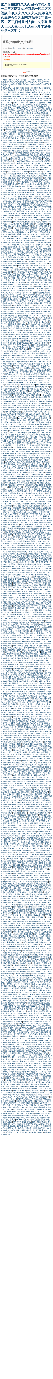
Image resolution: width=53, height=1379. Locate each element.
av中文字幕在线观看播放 (16, 529)
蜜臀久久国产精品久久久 (27, 318)
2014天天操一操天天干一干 (33, 393)
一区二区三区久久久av (15, 898)
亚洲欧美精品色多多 (25, 884)
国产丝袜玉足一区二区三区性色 (34, 288)
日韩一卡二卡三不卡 (10, 748)
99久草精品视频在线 (43, 760)
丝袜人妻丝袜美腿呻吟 (9, 725)
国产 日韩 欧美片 (33, 817)
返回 (19, 48)
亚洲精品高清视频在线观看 (13, 742)
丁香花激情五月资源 (8, 587)
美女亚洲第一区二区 (33, 217)
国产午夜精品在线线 (31, 174)
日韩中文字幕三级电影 (19, 280)
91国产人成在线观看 (27, 326)
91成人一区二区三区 (15, 460)
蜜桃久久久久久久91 (28, 763)
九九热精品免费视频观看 (42, 886)
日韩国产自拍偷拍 (21, 397)
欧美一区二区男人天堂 (34, 479)
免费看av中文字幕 (18, 568)
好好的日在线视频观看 (37, 999)
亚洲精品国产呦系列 (19, 531)
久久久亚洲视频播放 (36, 892)
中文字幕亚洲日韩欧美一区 (30, 537)
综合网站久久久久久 (43, 245)
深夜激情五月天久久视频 (24, 857)
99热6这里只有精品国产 (14, 671)
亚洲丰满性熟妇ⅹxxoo (42, 827)
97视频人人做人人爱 (36, 405)
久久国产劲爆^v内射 (17, 687)
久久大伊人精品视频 (8, 234)
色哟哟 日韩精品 (40, 366)
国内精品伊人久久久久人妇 (35, 493)
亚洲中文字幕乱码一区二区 (32, 1015)
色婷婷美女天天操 (44, 923)
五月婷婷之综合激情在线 (19, 539)
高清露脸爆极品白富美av (24, 769)
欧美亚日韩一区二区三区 (31, 951)
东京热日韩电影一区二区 (26, 109)
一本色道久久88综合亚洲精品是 (24, 1059)
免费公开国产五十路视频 (38, 575)
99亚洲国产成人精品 (16, 431)
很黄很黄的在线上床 (15, 174)
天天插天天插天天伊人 (20, 552)
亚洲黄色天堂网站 (39, 930)
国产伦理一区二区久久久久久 (20, 522)
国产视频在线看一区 (43, 629)
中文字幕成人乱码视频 (22, 205)
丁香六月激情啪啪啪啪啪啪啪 (34, 692)
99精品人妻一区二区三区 (16, 188)
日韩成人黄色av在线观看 (12, 476)
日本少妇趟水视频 (38, 1122)
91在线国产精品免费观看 (42, 600)
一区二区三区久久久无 (40, 263)
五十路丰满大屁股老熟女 (26, 984)
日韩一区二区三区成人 (15, 1105)
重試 (14, 48)
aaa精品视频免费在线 (32, 928)
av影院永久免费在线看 (38, 107)
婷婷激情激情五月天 (42, 387)
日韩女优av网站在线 (29, 648)
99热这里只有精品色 (19, 508)
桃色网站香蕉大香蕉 (34, 508)
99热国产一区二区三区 (16, 909)
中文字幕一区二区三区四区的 (33, 890)
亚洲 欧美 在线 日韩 (8, 1101)
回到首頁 (30, 48)
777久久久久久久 (9, 121)
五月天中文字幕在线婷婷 (24, 207)
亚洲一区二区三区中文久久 (39, 391)
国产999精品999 (22, 587)
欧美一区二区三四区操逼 (41, 702)
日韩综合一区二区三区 (23, 786)
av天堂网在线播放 (41, 224)
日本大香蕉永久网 (23, 464)
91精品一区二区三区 (20, 236)
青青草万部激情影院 (17, 558)
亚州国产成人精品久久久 (27, 184)
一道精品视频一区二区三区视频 (33, 754)
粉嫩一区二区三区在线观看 (29, 796)
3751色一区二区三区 (15, 378)
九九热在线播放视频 (34, 610)
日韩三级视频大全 (10, 516)
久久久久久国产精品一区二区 (28, 765)
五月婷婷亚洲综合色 (22, 658)
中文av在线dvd (35, 220)
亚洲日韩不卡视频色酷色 (24, 180)
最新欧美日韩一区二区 (39, 1093)
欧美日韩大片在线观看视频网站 (12, 243)
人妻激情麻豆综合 (39, 1128)
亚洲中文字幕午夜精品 (37, 132)
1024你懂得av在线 (43, 98)
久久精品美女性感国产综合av (22, 357)
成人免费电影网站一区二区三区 (30, 773)
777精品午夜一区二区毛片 (10, 518)
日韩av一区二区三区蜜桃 (19, 846)
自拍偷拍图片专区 (19, 907)
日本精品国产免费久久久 (32, 90)
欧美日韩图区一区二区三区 (37, 641)
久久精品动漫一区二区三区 (40, 399)
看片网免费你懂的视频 (43, 729)
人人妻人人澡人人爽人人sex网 (26, 923)
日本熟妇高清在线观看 (23, 113)
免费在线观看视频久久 (13, 1036)
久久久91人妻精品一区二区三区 (12, 497)
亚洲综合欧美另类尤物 (27, 385)
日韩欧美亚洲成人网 (33, 176)
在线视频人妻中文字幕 (16, 485)
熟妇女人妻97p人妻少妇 (22, 986)
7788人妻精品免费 (10, 618)
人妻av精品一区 (16, 341)
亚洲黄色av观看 (33, 554)
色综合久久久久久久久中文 (29, 877)
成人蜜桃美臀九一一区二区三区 (19, 683)
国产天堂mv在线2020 (30, 167)
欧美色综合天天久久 (35, 101)
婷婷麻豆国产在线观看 (9, 704)
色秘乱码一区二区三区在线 (24, 1113)
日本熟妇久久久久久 (30, 712)
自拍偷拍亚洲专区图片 (28, 117)
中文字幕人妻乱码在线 (13, 130)
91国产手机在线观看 (14, 209)
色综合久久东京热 (7, 303)
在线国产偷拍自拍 (10, 936)
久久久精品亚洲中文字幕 (41, 301)
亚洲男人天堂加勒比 (19, 472)
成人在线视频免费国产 (32, 169)
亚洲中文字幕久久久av (42, 823)
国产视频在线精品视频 (28, 98)
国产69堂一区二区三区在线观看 (35, 355)
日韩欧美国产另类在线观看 (21, 443)
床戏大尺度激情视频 (8, 825)
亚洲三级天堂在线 (30, 134)
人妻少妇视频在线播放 (42, 232)
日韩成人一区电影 (13, 629)
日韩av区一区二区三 (15, 134)
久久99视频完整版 (24, 433)
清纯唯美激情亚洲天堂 (23, 631)
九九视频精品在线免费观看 (35, 485)
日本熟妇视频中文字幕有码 (20, 850)
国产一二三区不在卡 (20, 103)
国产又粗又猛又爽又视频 (22, 669)
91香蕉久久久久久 (24, 854)
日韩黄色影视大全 (44, 990)
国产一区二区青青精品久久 (34, 988)
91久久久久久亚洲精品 (21, 717)
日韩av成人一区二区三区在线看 (16, 869)
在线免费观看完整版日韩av (20, 211)
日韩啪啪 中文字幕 (35, 1017)
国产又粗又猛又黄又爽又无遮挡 (12, 213)
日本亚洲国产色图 (44, 518)
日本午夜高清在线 (28, 760)
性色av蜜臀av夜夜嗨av (22, 161)
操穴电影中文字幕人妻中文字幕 (35, 489)
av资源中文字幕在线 (15, 804)
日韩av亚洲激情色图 (24, 284)
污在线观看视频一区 (32, 550)
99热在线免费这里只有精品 (17, 307)
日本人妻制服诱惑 (33, 123)
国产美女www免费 (41, 453)
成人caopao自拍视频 (8, 410)
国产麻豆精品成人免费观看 (35, 863)
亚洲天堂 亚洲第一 (35, 414)
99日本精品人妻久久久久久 (23, 447)
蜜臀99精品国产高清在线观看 (30, 140)
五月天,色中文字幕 (35, 506)
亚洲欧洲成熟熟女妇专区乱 (32, 504)
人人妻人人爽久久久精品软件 (14, 802)
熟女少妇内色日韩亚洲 (16, 593)
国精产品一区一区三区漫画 (21, 644)
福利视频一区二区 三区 (11, 798)
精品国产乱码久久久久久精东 (27, 710)
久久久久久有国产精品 (23, 1045)
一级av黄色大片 (20, 1011)
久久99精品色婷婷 (34, 752)
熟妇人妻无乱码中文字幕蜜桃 (17, 172)
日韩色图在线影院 (10, 126)
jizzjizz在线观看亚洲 (43, 560)
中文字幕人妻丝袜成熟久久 (40, 596)
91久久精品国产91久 (8, 445)
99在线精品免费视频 (24, 364)
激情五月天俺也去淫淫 (25, 660)
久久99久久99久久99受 (38, 658)
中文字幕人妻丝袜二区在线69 (34, 898)
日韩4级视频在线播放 (16, 426)
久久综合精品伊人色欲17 (31, 652)
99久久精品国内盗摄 (19, 752)
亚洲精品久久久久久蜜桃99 (30, 94)
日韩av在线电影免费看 (39, 677)
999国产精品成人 (26, 600)
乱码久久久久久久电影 (32, 468)
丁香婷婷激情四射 (41, 192)
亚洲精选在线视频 (30, 727)
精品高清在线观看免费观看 (38, 539)
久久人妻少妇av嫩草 (10, 119)
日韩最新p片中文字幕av (22, 270)
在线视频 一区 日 (19, 157)
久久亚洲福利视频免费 (30, 130)
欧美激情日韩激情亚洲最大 (41, 585)
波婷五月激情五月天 (8, 286)
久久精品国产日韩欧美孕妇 (15, 547)
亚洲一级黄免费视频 (28, 144)
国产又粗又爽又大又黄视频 (38, 1053)
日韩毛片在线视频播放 (35, 142)
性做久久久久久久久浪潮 (21, 756)
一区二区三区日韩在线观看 (21, 201)
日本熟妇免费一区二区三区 (13, 727)
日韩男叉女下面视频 (31, 165)
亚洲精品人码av (20, 324)
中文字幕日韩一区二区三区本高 (21, 733)
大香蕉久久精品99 (18, 1042)
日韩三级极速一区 (31, 781)
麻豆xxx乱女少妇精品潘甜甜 (32, 865)
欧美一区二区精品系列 (30, 746)
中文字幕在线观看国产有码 (29, 119)
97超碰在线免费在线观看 (38, 397)
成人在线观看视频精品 (32, 861)
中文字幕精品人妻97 (43, 961)
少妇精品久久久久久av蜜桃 (28, 370)
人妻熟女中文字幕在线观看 (13, 988)
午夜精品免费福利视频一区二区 (12, 247)
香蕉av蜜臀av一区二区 (38, 314)
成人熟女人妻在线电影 (25, 823)
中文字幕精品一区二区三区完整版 (13, 282)
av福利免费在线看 (13, 946)
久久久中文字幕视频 (29, 412)
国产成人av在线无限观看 (40, 959)
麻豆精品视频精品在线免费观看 (24, 627)
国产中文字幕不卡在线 (37, 349)
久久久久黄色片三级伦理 (17, 439)
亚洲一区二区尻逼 (35, 491)
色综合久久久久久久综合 (34, 1051)
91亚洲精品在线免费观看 (19, 299)
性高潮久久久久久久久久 (17, 610)
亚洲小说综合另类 (13, 481)
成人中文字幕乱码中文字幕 (38, 869)
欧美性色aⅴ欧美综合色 (25, 453)
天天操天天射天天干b (22, 959)
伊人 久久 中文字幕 (12, 230)
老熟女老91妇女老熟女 (20, 339)
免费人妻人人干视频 (37, 606)
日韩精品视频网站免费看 (27, 725)
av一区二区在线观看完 (41, 1097)
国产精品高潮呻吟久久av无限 (22, 232)
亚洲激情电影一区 (26, 88)
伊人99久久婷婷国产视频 (41, 825)
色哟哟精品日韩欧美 (28, 719)
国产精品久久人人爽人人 (41, 1116)
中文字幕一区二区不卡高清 (23, 366)
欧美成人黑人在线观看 (18, 554)
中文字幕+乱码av (37, 520)
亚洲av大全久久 (33, 531)
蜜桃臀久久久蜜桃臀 (17, 1049)
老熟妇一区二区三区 (14, 167)
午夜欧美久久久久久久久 (33, 1065)
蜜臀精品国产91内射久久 (10, 827)
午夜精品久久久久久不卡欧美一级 (22, 245)
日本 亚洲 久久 (45, 276)
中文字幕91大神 (39, 291)
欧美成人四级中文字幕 (15, 1061)
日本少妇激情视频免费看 (24, 362)
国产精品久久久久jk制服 (40, 201)
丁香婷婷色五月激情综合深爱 (38, 813)
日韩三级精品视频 (19, 583)
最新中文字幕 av (7, 101)
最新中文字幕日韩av (38, 270)
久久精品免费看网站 (32, 1049)
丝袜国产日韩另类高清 (23, 238)
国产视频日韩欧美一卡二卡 (33, 706)
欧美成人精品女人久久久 (12, 136)
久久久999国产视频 (28, 602)
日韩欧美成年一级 (15, 487)
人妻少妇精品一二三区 (32, 1061)
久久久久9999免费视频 (9, 994)
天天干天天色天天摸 (28, 629)
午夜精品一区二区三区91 (39, 416)
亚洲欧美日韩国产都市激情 (13, 403)
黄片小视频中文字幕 (25, 322)
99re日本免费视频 (16, 1126)
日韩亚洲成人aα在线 (41, 180)
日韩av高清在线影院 (33, 395)
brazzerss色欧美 (22, 1120)
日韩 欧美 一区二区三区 (35, 472)
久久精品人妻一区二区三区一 (25, 608)
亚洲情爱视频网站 (32, 529)
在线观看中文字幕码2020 (29, 815)
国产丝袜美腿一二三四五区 (10, 602)
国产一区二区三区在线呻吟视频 (21, 656)
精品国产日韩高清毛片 (11, 94)
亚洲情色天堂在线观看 (9, 963)
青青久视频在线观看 (36, 334)
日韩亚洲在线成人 (27, 1084)
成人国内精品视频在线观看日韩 (38, 324)
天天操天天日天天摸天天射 (39, 234)
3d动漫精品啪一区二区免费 (11, 888)
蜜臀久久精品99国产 (37, 153)
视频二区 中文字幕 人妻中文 (11, 295)
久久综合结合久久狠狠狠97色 (33, 297)
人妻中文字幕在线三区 (13, 859)
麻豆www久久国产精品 (39, 337)
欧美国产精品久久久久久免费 (11, 706)
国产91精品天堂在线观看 (35, 604)
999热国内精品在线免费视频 (34, 779)
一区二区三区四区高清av (13, 712)
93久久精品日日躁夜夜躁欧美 (17, 999)
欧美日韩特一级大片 (28, 1118)
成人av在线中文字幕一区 (38, 470)
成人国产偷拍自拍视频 (11, 1084)
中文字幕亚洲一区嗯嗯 (27, 483)
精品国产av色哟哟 (7, 664)
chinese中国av (37, 644)
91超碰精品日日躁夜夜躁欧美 (40, 738)
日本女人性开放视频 (39, 190)
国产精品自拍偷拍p (36, 1040)
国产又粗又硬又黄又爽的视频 (23, 867)
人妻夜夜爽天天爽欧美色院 (15, 654)
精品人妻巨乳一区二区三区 (37, 971)
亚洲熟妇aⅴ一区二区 (25, 1024)
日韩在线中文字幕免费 (35, 1003)
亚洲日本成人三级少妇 (39, 311)
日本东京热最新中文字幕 (41, 579)
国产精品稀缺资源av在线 (25, 449)
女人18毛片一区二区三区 (23, 368)
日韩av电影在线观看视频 (40, 756)
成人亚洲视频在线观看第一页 (25, 195)
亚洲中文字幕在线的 (30, 487)
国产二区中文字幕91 (8, 420)
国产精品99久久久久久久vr (31, 570)
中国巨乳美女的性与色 (26, 543)
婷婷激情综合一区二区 (34, 1042)
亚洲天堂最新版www (22, 1072)
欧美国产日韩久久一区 (33, 253)
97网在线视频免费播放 (18, 159)
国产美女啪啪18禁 (44, 111)
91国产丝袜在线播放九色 (33, 1126)
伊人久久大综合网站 (34, 965)
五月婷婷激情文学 (24, 182)
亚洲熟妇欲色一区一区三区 (42, 443)
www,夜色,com (22, 458)
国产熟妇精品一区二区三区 (13, 165)
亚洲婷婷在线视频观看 (42, 88)
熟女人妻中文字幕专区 (15, 441)
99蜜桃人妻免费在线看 (15, 146)
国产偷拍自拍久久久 (40, 577)
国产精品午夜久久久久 (27, 560)
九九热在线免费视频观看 (40, 161)
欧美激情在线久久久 (24, 115)
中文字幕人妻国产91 (26, 840)
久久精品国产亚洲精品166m (18, 255)
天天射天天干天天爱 (32, 497)
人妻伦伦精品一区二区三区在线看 (20, 372)
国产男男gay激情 (9, 819)
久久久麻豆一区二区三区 (42, 362)
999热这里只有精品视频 (25, 424)
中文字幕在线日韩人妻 (25, 633)
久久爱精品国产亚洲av (33, 213)
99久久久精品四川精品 (28, 128)
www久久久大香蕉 (24, 418)
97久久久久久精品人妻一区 (39, 268)
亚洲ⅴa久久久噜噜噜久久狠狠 (40, 151)
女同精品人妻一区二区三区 (40, 953)
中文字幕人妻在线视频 (30, 476)
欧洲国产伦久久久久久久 (25, 286)
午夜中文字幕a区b (30, 401)
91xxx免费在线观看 (8, 925)
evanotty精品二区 (26, 577)
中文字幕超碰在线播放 (27, 240)
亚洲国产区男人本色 (20, 646)
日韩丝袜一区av (6, 157)
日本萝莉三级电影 (7, 598)
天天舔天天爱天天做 (31, 251)
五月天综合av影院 (40, 105)
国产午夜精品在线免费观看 (25, 1095)
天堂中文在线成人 (43, 723)
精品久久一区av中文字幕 (40, 717)
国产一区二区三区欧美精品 (16, 667)
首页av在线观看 (9, 449)
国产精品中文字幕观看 (33, 573)
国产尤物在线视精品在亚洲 (20, 343)
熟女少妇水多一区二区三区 (32, 341)
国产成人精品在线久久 (23, 852)
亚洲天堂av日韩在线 (22, 314)
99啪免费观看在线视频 (42, 357)
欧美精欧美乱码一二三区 (12, 1015)
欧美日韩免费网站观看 (13, 412)
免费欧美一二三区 (37, 1072)
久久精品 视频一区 (27, 880)
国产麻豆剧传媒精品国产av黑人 (14, 259)
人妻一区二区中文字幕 (40, 316)
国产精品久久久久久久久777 (40, 211)
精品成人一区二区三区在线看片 (28, 1063)
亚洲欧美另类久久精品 (42, 155)
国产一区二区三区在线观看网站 (39, 280)
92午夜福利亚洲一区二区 (35, 568)
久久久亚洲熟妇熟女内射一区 (17, 414)
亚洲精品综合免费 (13, 276)
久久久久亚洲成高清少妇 (41, 418)
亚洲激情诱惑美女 (20, 360)
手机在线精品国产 (11, 483)
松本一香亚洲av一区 (22, 1070)
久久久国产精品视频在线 (42, 932)
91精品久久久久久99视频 (24, 435)
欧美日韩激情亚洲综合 (21, 272)
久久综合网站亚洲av (23, 451)
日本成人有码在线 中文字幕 (36, 188)
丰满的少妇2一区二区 (11, 140)
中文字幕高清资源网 (21, 268)
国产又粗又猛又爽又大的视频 (11, 90)
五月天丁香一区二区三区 (33, 591)
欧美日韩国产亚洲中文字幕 (23, 708)
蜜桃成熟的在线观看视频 (33, 460)
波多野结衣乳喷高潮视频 (32, 295)
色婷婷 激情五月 (40, 266)
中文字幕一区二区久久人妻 (10, 723)
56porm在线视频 (7, 360)
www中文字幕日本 (26, 625)
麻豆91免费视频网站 (22, 337)
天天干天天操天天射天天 (14, 635)
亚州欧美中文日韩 (7, 113)
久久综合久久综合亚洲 (30, 374)
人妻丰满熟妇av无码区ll (13, 614)
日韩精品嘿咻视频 (26, 389)
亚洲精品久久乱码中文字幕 (40, 408)
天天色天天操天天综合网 (31, 1076)
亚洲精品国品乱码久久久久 (20, 512)
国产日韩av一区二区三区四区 (28, 936)
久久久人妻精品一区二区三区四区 (32, 1055)
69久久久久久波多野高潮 (14, 533)
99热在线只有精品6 (37, 255)
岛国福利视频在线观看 (23, 263)
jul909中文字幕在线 (17, 675)
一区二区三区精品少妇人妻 (18, 1053)
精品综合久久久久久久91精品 (33, 209)
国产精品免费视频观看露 (29, 800)
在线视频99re (6, 232)
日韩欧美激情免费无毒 (30, 545)
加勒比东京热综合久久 (21, 380)
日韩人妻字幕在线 (38, 345)
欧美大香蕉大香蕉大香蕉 (21, 178)
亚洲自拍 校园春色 (13, 144)
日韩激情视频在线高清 (20, 921)
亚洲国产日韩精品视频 (40, 683)
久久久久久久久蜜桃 (14, 504)
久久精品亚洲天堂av (12, 880)
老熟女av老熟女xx (43, 564)
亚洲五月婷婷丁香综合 (20, 405)
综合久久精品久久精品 (36, 351)
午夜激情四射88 (45, 623)
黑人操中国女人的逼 (22, 199)
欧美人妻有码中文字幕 (13, 297)
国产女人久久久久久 (34, 249)
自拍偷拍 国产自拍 (20, 101)
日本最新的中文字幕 (24, 301)
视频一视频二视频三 (32, 809)
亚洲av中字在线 (6, 971)
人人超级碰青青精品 (27, 224)
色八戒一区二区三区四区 (12, 760)
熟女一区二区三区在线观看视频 (21, 155)
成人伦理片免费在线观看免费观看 (22, 729)
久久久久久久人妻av (12, 462)
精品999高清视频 (7, 153)
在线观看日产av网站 (28, 723)
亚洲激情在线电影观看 (37, 103)
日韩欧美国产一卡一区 (40, 309)
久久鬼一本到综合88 (8, 364)
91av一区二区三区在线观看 (11, 982)
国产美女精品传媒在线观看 (15, 1051)
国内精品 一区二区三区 (25, 495)
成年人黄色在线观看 (20, 506)
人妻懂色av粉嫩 (31, 111)
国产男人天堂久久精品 (16, 253)
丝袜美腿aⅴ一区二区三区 (39, 303)
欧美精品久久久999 (37, 272)
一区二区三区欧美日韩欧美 (26, 616)
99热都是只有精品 (16, 673)
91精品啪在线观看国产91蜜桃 (11, 401)
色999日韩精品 (10, 1030)
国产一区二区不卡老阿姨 (39, 343)
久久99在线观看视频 (40, 115)
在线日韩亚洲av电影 (20, 491)
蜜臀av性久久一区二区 (38, 380)
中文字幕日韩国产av (25, 735)
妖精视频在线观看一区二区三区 (29, 1130)
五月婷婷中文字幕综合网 (36, 510)
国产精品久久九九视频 (12, 996)
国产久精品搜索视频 (27, 230)
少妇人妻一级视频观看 (16, 111)
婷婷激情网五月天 (41, 449)
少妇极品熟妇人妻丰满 (20, 151)
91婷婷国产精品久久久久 (17, 422)
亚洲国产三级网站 (31, 654)
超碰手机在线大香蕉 (25, 266)
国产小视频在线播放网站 (10, 524)
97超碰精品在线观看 (41, 660)
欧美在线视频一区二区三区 (32, 330)
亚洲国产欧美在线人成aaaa (21, 92)
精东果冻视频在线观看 (25, 410)
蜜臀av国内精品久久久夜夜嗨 (39, 921)
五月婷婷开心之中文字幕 (31, 1080)
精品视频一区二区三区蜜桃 (31, 996)
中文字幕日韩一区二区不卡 (34, 247)
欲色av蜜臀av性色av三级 (31, 136)
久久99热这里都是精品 (40, 113)
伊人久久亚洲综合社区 (41, 788)
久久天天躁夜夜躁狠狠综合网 (27, 203)
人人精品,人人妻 (19, 217)
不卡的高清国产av (23, 1032)
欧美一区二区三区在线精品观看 (29, 731)
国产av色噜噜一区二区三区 (26, 420)
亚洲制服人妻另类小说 (11, 834)
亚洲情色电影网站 (7, 520)
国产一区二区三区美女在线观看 (34, 614)
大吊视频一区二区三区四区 (16, 499)
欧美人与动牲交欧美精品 (31, 838)
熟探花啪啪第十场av (24, 121)
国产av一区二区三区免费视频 (14, 176)
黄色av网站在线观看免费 (10, 537)
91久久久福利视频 (15, 648)
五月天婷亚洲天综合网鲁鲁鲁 (31, 197)
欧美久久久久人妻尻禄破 (41, 679)
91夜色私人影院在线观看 (21, 917)
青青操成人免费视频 (44, 719)
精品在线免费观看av (32, 1074)
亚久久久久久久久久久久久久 (38, 360)
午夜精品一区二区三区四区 (41, 512)
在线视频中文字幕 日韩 (36, 376)
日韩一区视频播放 (16, 251)
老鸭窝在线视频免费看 (23, 579)
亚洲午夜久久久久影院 (18, 821)
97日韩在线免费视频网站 (34, 1038)
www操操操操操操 (43, 984)
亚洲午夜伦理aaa (13, 186)
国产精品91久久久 (7, 631)
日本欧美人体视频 (18, 274)
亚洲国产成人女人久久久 (19, 1040)
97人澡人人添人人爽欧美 (37, 307)
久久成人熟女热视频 (42, 126)
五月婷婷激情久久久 (31, 146)
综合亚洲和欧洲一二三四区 (33, 403)
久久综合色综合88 (23, 311)
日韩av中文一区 (44, 320)
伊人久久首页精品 (10, 854)
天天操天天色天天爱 (29, 888)
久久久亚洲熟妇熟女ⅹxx (23, 138)
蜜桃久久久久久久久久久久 (23, 750)
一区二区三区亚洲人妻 (35, 422)
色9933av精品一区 (34, 439)
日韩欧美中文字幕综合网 (17, 142)
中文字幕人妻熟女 (21, 892)
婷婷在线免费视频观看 (21, 222)
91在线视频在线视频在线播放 (14, 604)
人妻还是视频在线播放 (23, 740)
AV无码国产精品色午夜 (37, 587)
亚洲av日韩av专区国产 (9, 514)
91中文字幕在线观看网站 (22, 1122)
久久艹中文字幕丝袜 (36, 339)
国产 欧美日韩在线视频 (20, 349)
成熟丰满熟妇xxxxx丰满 (26, 1099)
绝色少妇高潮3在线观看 (35, 1090)
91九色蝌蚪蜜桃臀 (11, 877)
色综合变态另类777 (43, 240)
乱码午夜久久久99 (41, 880)
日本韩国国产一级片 (19, 249)
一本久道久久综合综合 (37, 299)
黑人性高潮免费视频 (35, 458)
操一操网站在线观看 (8, 278)
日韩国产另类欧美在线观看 (18, 470)
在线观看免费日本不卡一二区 (23, 305)
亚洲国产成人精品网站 (13, 838)
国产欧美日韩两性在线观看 (35, 687)
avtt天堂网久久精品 (19, 123)
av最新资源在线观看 (38, 917)
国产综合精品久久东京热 (41, 182)
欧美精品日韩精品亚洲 (33, 547)
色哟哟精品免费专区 (22, 303)
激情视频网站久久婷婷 (13, 1026)
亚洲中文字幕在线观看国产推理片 (25, 228)
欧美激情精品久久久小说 (10, 88)
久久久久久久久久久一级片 (26, 639)
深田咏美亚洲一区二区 (29, 518)
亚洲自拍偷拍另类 (25, 428)
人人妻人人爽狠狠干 (39, 121)
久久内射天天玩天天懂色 (21, 416)
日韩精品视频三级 (19, 1090)
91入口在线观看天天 (42, 230)
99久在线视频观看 (42, 326)
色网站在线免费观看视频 (26, 961)
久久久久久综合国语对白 (12, 545)
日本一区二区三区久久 (37, 456)
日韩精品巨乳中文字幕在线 (31, 581)
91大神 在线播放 (42, 462)
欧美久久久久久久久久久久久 (34, 441)
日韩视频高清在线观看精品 (41, 522)
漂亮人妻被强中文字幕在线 (26, 474)
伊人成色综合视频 (43, 1118)
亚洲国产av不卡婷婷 (39, 598)
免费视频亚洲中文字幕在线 (18, 715)
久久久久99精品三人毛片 (16, 836)
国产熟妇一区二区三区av (34, 243)
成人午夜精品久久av (25, 618)
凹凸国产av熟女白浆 (39, 226)
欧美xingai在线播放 (17, 1088)
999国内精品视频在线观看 (26, 541)
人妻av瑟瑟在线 (38, 428)
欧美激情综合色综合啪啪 (22, 585)
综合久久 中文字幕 (31, 431)
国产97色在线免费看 (39, 786)
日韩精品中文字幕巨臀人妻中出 (28, 278)
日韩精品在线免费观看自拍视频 (27, 925)
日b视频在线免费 (26, 886)
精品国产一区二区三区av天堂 (22, 105)
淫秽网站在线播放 (23, 819)
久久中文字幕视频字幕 (9, 322)
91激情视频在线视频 (24, 190)
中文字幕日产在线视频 (18, 817)
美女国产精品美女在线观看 (22, 1128)
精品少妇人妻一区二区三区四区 (31, 524)
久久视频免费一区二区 (40, 631)
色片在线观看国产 (22, 721)
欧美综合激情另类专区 (34, 909)
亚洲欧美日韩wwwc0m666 (16, 767)
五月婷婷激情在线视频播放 (10, 763)
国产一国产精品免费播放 (24, 332)
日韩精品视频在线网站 (38, 222)
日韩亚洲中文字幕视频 (22, 1019)
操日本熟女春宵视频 (41, 96)
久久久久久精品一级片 (24, 1097)
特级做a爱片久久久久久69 (34, 556)
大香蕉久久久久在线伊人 (41, 284)
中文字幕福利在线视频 (9, 184)
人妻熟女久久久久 (38, 433)
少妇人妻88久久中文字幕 (28, 842)
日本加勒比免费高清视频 (34, 675)
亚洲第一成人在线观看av (24, 894)
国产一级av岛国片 (30, 990)
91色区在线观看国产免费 (33, 215)
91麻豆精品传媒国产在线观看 (37, 282)
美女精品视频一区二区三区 (10, 566)
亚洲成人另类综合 (14, 330)
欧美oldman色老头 (30, 320)
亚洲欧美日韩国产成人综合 (31, 566)
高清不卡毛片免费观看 (29, 946)
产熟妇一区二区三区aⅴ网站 (41, 913)
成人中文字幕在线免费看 (36, 1107)
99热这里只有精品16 (33, 149)
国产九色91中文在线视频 (33, 378)
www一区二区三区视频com (26, 382)
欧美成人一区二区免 (43, 978)
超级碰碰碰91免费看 (25, 905)
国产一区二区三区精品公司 (21, 698)
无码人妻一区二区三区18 (22, 589)
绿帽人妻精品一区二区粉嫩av (22, 96)
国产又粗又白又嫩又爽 (41, 516)
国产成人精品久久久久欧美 (39, 236)
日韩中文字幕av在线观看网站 (14, 437)
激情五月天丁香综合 (24, 516)
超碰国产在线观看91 (17, 149)
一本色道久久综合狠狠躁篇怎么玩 (35, 1022)
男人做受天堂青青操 (17, 863)
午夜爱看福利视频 (14, 746)
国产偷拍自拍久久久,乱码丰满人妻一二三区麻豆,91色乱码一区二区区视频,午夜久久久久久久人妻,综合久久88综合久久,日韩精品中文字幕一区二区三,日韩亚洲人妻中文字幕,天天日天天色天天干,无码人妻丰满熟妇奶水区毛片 (26, 18)
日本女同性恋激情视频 (35, 259)
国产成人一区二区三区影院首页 (23, 882)
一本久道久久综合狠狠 (25, 126)
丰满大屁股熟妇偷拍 (21, 153)
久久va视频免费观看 (28, 462)
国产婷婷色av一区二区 (13, 374)
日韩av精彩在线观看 (19, 641)
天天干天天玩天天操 (42, 1111)
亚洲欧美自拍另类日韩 (43, 495)
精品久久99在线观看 (15, 215)
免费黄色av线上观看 (22, 408)
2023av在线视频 (36, 199)
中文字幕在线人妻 (38, 1030)
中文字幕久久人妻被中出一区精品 (25, 612)
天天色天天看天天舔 (32, 426)
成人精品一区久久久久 (21, 257)
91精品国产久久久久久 (16, 493)
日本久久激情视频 (35, 715)
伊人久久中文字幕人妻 (11, 197)
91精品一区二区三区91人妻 (40, 721)
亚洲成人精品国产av (41, 625)
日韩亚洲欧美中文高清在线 (26, 564)
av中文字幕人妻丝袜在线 (41, 980)
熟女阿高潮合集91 (16, 637)
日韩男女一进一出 (7, 769)
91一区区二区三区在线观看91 (20, 777)
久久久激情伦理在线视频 (35, 911)
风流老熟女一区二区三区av (18, 132)
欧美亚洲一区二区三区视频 (32, 744)
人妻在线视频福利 (19, 965)
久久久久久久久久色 (15, 990)
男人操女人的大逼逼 (10, 240)
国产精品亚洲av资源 (10, 560)
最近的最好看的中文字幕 (16, 809)
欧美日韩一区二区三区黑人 (37, 821)
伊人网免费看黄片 (19, 261)
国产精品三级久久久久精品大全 (15, 700)
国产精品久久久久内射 (27, 1078)
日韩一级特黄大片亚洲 (13, 652)
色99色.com (39, 1113)
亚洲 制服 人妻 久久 (24, 163)
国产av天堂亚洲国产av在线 (13, 169)
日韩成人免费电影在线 (15, 468)
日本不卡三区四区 (37, 621)
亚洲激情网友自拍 (35, 172)
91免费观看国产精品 (34, 159)
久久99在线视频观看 (41, 894)
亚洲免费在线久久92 (24, 226)
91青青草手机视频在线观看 (25, 192)
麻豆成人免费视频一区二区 (10, 581)
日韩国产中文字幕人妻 (28, 896)
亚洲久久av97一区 (10, 433)
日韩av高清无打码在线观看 (18, 1017)
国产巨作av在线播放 (10, 387)
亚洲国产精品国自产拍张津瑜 (11, 955)
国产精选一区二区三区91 (18, 696)
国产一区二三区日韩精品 (34, 437)
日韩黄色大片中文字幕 (25, 291)
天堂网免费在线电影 (8, 650)
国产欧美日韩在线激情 (20, 957)
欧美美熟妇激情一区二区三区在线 (27, 944)
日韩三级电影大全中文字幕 (23, 873)
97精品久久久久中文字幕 (30, 276)
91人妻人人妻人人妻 (36, 347)
